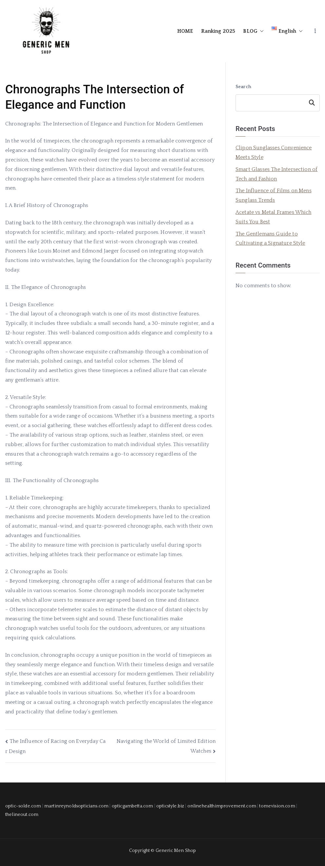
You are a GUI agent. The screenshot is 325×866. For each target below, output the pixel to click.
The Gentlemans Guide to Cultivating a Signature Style (270, 238)
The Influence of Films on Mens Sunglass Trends (274, 195)
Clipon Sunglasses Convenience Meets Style (274, 152)
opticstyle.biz (170, 806)
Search (243, 86)
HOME (185, 31)
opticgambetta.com (132, 806)
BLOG (253, 31)
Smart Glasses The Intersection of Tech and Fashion (276, 174)
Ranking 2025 (218, 31)
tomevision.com (277, 806)
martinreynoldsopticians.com (76, 806)
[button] (260, 31)
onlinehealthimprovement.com (221, 806)
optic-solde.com (23, 806)
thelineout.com (21, 814)
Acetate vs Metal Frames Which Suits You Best (274, 217)
